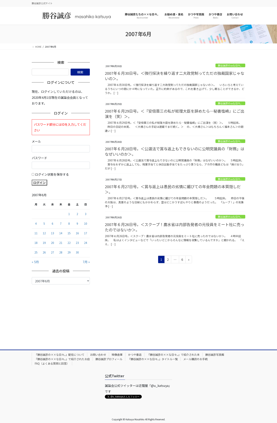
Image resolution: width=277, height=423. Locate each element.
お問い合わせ (98, 355)
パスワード (39, 157)
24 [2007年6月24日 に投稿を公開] (85, 243)
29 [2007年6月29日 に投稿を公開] (69, 252)
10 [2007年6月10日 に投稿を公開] (85, 223)
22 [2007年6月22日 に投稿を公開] (69, 243)
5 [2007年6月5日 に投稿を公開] (44, 223)
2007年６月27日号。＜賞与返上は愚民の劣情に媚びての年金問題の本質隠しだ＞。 (173, 189)
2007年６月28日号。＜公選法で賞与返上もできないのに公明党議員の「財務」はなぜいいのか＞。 (174, 151)
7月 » (86, 261)
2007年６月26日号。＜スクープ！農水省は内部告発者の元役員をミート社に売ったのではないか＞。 (174, 227)
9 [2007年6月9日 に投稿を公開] (77, 223)
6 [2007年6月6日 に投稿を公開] (52, 223)
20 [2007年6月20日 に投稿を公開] (52, 243)
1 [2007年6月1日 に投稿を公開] (69, 214)
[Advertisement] (61, 313)
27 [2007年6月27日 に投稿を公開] (52, 252)
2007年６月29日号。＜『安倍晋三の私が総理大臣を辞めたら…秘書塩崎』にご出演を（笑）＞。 (174, 113)
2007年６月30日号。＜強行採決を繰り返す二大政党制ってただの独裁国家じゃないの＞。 (174, 75)
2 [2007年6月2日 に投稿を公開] (77, 214)
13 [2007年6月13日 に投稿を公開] (52, 233)
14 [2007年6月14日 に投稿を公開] (60, 233)
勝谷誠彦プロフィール (108, 359)
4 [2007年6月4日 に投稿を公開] (36, 223)
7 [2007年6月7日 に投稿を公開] (61, 223)
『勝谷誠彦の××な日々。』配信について (59, 355)
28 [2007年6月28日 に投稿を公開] (60, 252)
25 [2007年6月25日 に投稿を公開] (36, 252)
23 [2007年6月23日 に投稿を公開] (77, 243)
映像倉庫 (117, 355)
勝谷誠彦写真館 (214, 355)
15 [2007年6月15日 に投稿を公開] (69, 233)
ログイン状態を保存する (52, 174)
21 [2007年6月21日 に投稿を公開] (60, 243)
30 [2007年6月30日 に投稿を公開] (77, 252)
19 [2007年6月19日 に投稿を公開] (44, 243)
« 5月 (35, 261)
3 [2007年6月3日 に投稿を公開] (85, 214)
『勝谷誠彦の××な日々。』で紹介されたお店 (62, 359)
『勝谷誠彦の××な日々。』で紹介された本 (173, 355)
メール (36, 141)
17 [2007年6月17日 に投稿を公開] (85, 233)
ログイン (39, 182)
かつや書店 (135, 355)
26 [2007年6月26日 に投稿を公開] (44, 252)
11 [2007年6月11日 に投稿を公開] (36, 233)
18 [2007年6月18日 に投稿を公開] (36, 243)
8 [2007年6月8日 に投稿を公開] (69, 223)
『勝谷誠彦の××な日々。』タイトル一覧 (153, 359)
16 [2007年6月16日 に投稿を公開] (77, 233)
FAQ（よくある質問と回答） (52, 363)
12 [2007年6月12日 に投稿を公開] (44, 233)
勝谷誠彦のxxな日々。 (230, 65)
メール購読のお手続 (195, 359)
